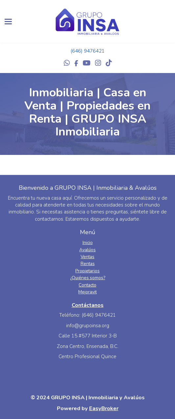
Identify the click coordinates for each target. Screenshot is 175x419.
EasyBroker (103, 408)
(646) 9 (78, 51)
